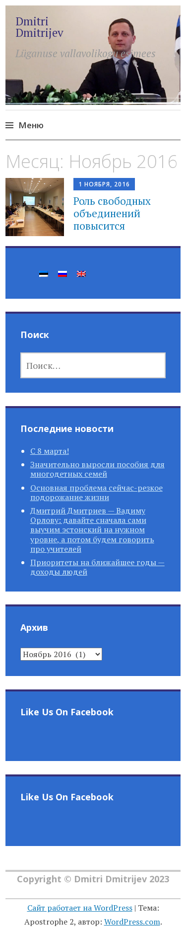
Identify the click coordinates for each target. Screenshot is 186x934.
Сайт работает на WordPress (79, 907)
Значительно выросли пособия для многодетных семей (97, 469)
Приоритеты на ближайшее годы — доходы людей (97, 567)
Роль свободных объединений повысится (112, 213)
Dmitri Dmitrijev (39, 26)
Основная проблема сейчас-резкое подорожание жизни (96, 492)
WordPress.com (132, 921)
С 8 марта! (49, 450)
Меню (31, 125)
